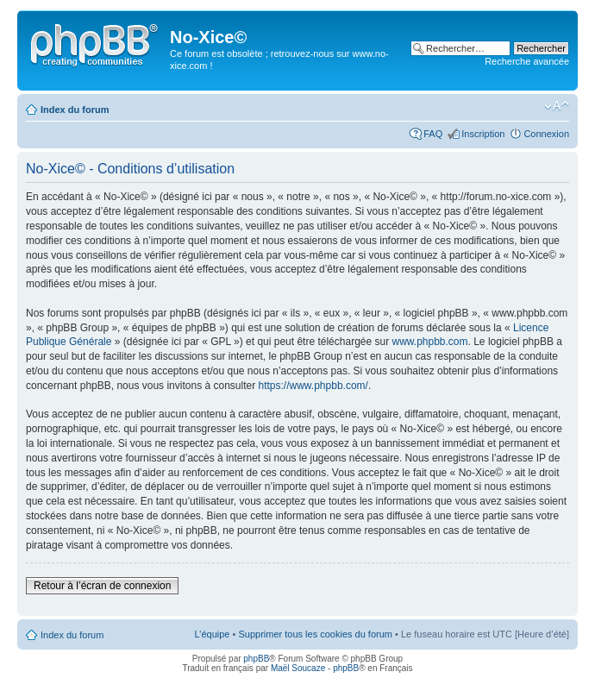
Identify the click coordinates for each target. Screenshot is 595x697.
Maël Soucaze (298, 668)
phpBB (256, 658)
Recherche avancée (527, 61)
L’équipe (211, 634)
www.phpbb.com (429, 342)
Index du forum (75, 109)
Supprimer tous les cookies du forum (315, 634)
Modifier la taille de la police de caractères (556, 106)
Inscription (482, 134)
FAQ (432, 134)
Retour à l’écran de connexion (102, 586)
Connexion (546, 134)
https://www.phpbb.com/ (313, 386)
